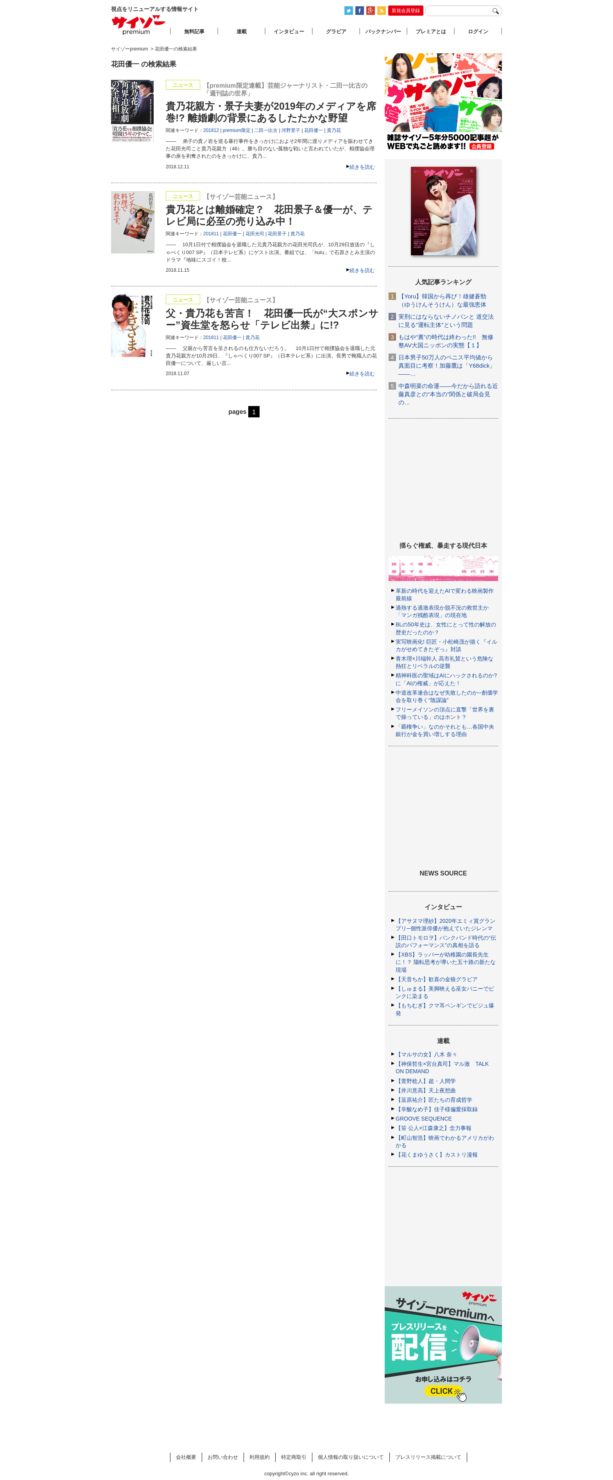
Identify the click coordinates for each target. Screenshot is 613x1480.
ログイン (478, 31)
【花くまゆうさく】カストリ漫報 (437, 1155)
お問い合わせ (223, 1457)
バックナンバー (383, 31)
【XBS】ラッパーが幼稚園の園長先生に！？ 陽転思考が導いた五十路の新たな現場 (446, 962)
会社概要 (186, 1457)
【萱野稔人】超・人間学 (426, 1081)
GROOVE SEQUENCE (424, 1118)
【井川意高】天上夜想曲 (426, 1090)
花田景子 (277, 233)
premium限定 (237, 130)
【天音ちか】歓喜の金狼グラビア (437, 979)
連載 (242, 31)
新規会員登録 (406, 10)
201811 (211, 233)
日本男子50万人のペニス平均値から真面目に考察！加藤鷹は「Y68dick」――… (446, 365)
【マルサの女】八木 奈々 (426, 1054)
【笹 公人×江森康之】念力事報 (433, 1128)
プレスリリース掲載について (428, 1457)
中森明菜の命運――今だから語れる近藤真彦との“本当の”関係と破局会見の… (448, 394)
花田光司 (255, 233)
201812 (211, 130)
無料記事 (194, 31)
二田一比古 (266, 130)
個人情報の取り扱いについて (351, 1457)
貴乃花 (334, 130)
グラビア (336, 31)
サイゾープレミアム (139, 25)
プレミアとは (431, 31)
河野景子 (290, 130)
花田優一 (313, 130)
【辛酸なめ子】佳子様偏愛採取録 (437, 1109)
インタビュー (289, 31)
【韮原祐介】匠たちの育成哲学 (434, 1100)
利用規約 (259, 1457)
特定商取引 (293, 1457)
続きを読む (362, 167)
